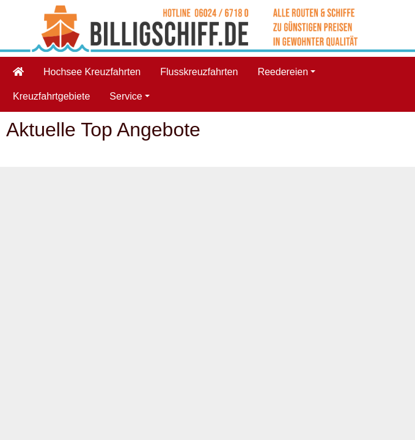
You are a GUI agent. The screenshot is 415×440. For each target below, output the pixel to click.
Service (125, 96)
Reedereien (282, 72)
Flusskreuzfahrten (199, 72)
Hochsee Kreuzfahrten (92, 72)
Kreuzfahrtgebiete (51, 96)
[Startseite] (18, 72)
